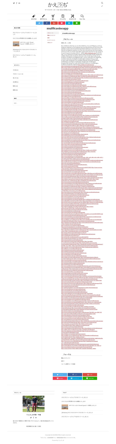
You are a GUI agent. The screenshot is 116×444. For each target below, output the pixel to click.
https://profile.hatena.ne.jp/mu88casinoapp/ (71, 254)
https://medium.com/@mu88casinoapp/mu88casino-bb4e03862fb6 (76, 297)
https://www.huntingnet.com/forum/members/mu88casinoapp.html (76, 316)
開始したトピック (51, 35)
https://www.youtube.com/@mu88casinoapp (71, 67)
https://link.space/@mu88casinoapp (69, 322)
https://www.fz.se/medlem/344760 (69, 203)
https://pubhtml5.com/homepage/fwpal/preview (90, 276)
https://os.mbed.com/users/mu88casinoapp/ (88, 76)
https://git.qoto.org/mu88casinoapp (69, 131)
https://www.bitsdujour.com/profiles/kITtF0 (71, 267)
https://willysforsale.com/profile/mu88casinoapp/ (92, 321)
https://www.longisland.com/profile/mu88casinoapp (73, 183)
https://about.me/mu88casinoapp (89, 67)
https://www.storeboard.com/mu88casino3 (71, 213)
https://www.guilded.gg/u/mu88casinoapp (71, 211)
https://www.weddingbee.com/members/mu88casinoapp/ (74, 74)
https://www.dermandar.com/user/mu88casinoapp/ (73, 93)
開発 (14, 90)
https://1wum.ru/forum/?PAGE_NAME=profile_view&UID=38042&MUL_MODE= (78, 348)
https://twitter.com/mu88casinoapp (86, 64)
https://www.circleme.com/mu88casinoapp (84, 221)
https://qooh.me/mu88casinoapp (68, 176)
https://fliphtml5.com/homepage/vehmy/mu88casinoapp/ (74, 151)
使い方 (15, 78)
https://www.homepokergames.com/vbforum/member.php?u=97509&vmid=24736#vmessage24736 (74, 227)
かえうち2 (33, 17)
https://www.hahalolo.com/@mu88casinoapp (90, 161)
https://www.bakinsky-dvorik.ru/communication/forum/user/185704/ (76, 347)
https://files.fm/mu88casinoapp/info (75, 169)
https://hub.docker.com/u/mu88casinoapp (70, 192)
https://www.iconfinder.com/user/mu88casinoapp (72, 318)
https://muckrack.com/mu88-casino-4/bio (88, 69)
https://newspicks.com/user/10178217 (69, 323)
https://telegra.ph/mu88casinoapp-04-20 (93, 283)
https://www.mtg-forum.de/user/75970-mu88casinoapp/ (85, 245)
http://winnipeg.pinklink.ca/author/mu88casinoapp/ (73, 263)
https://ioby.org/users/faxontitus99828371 (70, 163)
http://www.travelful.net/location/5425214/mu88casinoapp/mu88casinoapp (78, 142)
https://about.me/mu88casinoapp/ (93, 111)
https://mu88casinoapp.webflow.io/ (90, 247)
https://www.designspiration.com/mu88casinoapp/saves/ (74, 193)
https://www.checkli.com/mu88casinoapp (93, 174)
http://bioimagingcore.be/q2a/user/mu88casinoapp (73, 187)
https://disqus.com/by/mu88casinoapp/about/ (71, 115)
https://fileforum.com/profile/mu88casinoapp (71, 248)
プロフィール (50, 33)
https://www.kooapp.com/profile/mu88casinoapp (72, 173)
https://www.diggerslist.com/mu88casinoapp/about (73, 111)
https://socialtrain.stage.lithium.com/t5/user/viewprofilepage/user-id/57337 (78, 122)
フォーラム (82, 17)
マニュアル (63, 17)
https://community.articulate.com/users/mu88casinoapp (74, 205)
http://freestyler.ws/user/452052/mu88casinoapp (89, 131)
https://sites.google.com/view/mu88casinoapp (90, 66)
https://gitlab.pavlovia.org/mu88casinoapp (80, 158)
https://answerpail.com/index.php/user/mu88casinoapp (73, 85)
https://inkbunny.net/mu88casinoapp (88, 86)
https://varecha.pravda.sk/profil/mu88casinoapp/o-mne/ (74, 215)
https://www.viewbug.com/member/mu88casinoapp (73, 212)
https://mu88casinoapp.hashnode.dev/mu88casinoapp (73, 274)
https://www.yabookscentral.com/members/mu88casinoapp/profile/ (76, 281)
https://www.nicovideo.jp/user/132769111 (70, 280)
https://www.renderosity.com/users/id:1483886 (71, 199)
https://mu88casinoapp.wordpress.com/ (70, 161)
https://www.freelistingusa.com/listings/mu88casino (72, 82)
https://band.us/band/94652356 (68, 70)
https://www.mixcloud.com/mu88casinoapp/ (80, 118)
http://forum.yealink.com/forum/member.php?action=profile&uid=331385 (78, 99)
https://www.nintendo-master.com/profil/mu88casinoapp (74, 87)
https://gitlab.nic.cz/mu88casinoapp (81, 325)
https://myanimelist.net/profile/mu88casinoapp (71, 296)
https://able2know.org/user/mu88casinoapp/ (71, 189)
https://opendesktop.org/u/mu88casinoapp (92, 200)
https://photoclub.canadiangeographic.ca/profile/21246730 (74, 237)
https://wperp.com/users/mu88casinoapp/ (70, 257)
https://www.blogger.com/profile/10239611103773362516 (74, 273)
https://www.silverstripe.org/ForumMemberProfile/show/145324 (75, 299)
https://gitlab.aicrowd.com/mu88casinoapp (71, 96)
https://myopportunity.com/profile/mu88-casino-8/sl (73, 171)
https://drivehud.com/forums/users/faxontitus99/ (72, 251)
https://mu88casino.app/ (90, 53)
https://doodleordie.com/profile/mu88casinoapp (72, 106)
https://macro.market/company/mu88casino (93, 296)
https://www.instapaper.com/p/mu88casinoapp (72, 112)
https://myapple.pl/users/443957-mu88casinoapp (72, 174)
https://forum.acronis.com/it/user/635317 (84, 109)
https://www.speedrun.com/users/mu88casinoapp (72, 102)
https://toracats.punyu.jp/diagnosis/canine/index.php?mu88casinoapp (77, 270)
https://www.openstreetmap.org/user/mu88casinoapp (73, 277)
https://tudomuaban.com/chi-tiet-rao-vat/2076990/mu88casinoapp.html (85, 268)
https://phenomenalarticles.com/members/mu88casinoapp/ (74, 147)
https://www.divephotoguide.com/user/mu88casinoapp (73, 253)
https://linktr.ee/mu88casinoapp (93, 137)
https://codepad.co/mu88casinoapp (86, 186)
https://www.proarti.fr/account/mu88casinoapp (72, 239)
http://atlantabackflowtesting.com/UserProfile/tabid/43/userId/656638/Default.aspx (80, 344)
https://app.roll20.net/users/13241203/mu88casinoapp (73, 137)
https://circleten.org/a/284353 (89, 150)
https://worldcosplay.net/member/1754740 (71, 79)
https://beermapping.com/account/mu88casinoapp (73, 135)
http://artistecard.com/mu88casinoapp (70, 121)
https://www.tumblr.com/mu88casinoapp (70, 66)
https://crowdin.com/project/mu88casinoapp (71, 247)
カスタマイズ (72, 17)
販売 (14, 86)
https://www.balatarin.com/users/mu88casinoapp (72, 177)
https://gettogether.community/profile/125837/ (71, 200)
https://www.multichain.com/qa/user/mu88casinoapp (73, 89)
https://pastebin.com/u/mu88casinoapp (70, 335)
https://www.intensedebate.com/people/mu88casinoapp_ (74, 164)
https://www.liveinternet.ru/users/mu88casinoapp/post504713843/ (76, 167)
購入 (53, 17)
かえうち (57, 435)
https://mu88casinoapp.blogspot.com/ (70, 238)
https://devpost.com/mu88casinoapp (86, 234)
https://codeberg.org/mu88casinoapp (91, 199)
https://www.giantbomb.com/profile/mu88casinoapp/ (73, 290)
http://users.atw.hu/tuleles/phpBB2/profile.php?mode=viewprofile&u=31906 (78, 313)
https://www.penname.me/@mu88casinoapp (71, 124)
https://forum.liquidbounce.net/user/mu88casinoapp (73, 154)
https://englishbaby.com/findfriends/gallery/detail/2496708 (74, 134)
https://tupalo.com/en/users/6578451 (69, 166)
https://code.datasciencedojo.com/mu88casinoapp (76, 231)
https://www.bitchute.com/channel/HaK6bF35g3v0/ (72, 302)
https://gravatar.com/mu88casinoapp (86, 72)
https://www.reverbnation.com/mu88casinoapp (72, 156)
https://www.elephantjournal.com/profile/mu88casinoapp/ (74, 170)
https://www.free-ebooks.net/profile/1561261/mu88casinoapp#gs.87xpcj (78, 152)
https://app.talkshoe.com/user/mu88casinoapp (71, 127)
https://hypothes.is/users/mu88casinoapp (70, 119)
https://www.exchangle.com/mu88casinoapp (87, 279)
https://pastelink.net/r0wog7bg (68, 109)
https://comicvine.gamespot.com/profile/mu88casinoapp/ (74, 292)
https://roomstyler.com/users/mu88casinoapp (87, 176)
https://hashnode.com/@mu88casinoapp (70, 108)
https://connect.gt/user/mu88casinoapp (70, 276)
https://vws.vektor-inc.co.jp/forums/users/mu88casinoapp (77, 242)
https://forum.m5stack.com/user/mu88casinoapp (72, 310)
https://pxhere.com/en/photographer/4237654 (71, 145)
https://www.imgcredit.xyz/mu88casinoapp (71, 306)
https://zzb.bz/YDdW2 (89, 318)
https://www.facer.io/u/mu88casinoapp (92, 216)
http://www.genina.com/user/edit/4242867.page (92, 213)
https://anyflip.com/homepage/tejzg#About (71, 116)
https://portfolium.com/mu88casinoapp (70, 219)
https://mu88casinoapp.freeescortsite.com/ (70, 321)
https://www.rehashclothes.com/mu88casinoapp (72, 271)
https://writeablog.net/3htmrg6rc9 (87, 329)
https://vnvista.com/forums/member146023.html (72, 326)
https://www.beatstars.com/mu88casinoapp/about (72, 300)
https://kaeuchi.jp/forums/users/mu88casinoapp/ (72, 283)
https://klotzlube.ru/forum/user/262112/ (94, 261)
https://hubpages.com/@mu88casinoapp (90, 192)
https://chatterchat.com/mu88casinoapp (86, 129)
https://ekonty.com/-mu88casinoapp (93, 302)
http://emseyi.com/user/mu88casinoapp (70, 132)
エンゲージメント (51, 40)
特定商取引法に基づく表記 (33, 426)
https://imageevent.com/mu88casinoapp (87, 180)
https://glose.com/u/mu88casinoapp (69, 72)
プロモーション (17, 74)
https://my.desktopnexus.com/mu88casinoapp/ (72, 148)
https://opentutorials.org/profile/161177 (70, 235)
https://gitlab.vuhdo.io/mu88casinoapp (70, 329)
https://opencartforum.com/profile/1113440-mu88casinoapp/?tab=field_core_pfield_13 (81, 345)
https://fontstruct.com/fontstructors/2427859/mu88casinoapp (75, 195)
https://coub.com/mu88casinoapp (89, 124)
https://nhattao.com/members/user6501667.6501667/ (73, 334)
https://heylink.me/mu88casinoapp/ (88, 108)
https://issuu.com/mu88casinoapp (93, 140)
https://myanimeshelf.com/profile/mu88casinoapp (72, 305)
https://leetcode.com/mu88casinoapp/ (85, 125)
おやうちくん (43, 17)
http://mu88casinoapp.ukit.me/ (79, 208)
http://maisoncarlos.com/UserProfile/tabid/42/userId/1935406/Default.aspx (78, 284)
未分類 (15, 82)
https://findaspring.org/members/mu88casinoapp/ (72, 250)
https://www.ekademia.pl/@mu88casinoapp (71, 328)
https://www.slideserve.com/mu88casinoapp (91, 95)
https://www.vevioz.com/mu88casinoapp (87, 322)
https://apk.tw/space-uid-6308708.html (93, 187)
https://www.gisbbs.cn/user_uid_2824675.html (91, 280)
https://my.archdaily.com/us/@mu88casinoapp (72, 73)
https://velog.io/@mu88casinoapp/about (93, 177)
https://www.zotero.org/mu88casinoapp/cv (71, 103)
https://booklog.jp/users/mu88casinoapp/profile (92, 77)
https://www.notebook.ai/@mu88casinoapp (71, 92)
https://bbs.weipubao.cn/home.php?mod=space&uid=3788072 (75, 315)
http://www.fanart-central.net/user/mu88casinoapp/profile (77, 294)
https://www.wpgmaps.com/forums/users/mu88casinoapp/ (74, 138)
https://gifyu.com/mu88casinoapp (69, 129)
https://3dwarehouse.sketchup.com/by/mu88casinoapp (73, 229)
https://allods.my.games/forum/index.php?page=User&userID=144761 (77, 179)
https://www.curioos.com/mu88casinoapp (75, 190)
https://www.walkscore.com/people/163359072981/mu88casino (75, 101)
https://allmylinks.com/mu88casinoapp (89, 119)
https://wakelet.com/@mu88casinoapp (85, 70)
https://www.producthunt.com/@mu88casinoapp (91, 128)
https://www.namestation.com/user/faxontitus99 (72, 216)
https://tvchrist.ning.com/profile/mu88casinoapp (72, 264)
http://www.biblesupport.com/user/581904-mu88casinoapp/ (75, 319)
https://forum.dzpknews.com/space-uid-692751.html (85, 309)
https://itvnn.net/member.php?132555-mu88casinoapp (73, 303)
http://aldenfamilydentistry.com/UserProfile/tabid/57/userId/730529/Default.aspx (79, 287)
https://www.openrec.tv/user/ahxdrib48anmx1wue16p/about (75, 182)
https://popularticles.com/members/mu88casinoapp (73, 140)
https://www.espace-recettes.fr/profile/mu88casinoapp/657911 (75, 218)
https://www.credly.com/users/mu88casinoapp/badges (73, 144)
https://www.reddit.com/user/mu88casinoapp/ (71, 114)
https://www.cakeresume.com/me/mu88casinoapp (72, 293)
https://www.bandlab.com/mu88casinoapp (71, 77)
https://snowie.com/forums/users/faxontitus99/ (89, 295)
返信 (48, 37)
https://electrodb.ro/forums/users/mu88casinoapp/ (72, 241)
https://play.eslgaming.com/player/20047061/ (71, 331)
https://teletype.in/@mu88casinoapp (92, 106)
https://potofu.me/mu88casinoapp (95, 160)
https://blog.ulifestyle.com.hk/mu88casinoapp (92, 328)
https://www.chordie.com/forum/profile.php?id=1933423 (74, 209)
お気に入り (49, 42)
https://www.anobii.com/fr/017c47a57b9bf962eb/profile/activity (76, 90)
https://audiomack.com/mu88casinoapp (70, 128)
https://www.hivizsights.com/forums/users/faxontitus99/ (73, 260)
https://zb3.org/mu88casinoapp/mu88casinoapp (83, 339)
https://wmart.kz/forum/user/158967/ (69, 286)
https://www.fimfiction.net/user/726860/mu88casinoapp (74, 255)
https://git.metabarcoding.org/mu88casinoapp (87, 203)
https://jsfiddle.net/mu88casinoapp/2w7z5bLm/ (72, 105)
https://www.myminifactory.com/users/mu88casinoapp (73, 196)
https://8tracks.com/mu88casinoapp (93, 183)
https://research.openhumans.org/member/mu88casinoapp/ (74, 80)
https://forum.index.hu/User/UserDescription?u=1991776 (73, 232)
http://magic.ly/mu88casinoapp (92, 300)
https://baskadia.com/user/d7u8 (86, 228)
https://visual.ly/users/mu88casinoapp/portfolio (90, 238)
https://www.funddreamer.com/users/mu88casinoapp (73, 289)
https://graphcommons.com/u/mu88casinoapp (72, 150)
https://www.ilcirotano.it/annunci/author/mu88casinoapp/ (87, 258)
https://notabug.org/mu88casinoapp (91, 127)
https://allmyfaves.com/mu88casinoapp (93, 173)
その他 (15, 70)
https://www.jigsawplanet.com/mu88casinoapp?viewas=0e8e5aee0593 (77, 184)
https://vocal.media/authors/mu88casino (90, 103)
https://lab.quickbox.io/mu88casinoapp (70, 86)
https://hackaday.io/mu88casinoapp (69, 186)
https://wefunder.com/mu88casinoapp (70, 222)
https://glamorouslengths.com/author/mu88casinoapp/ (73, 206)
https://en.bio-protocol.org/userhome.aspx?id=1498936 (73, 202)
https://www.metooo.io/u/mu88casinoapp (71, 95)
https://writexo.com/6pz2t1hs (93, 303)
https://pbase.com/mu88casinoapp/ (95, 202)
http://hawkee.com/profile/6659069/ (91, 115)
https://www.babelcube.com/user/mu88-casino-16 (72, 198)
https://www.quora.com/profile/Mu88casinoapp (72, 341)
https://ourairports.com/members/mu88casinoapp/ (72, 225)
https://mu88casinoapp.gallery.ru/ (69, 125)
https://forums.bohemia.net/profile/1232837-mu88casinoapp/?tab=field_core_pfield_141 (81, 312)
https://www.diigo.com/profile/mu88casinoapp (72, 141)
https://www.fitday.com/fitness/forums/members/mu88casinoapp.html (77, 98)
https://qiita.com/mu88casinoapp (95, 74)
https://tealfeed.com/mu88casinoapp (69, 234)
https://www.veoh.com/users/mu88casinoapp (71, 83)
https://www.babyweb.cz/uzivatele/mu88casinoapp (73, 261)
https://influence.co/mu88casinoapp (69, 76)
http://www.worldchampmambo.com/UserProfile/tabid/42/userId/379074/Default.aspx (81, 266)
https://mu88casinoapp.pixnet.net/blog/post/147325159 (74, 160)
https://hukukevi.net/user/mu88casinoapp (71, 224)
